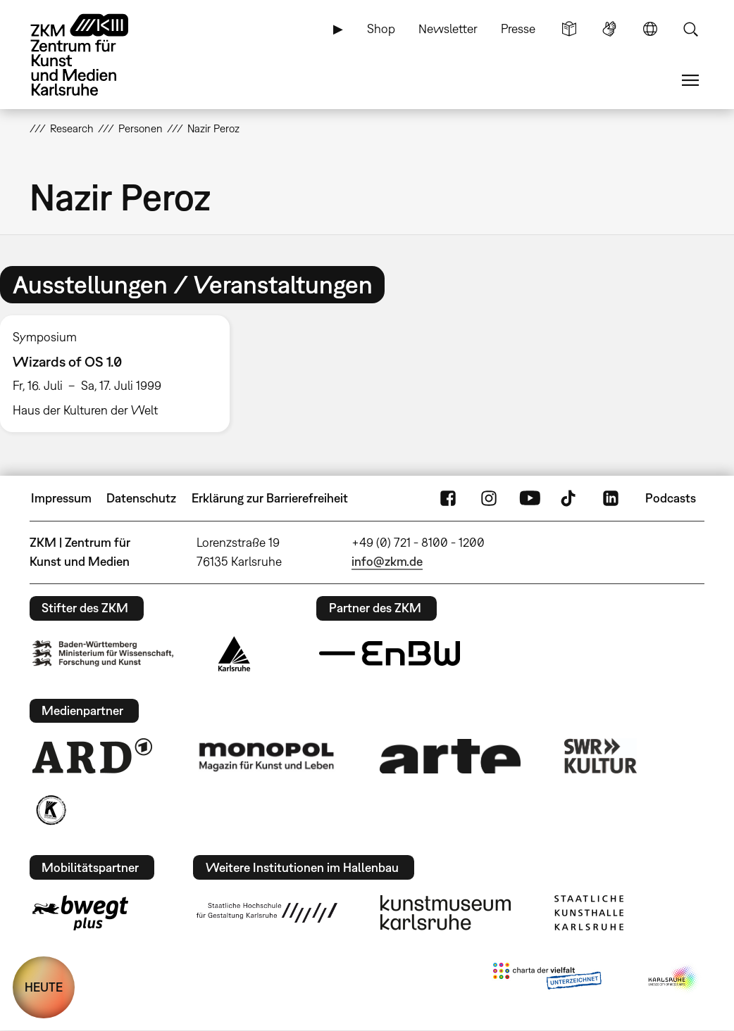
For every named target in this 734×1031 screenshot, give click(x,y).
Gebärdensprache (609, 29)
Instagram (489, 498)
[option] (121, 373)
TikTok (570, 498)
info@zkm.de (387, 561)
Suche (690, 29)
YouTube (530, 498)
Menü (690, 80)
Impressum (61, 498)
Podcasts (670, 498)
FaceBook (448, 498)
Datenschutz (141, 498)
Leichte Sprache (569, 29)
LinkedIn (611, 498)
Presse (518, 28)
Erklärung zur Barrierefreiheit (270, 498)
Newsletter (448, 28)
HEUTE (44, 987)
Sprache (650, 29)
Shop (381, 28)
